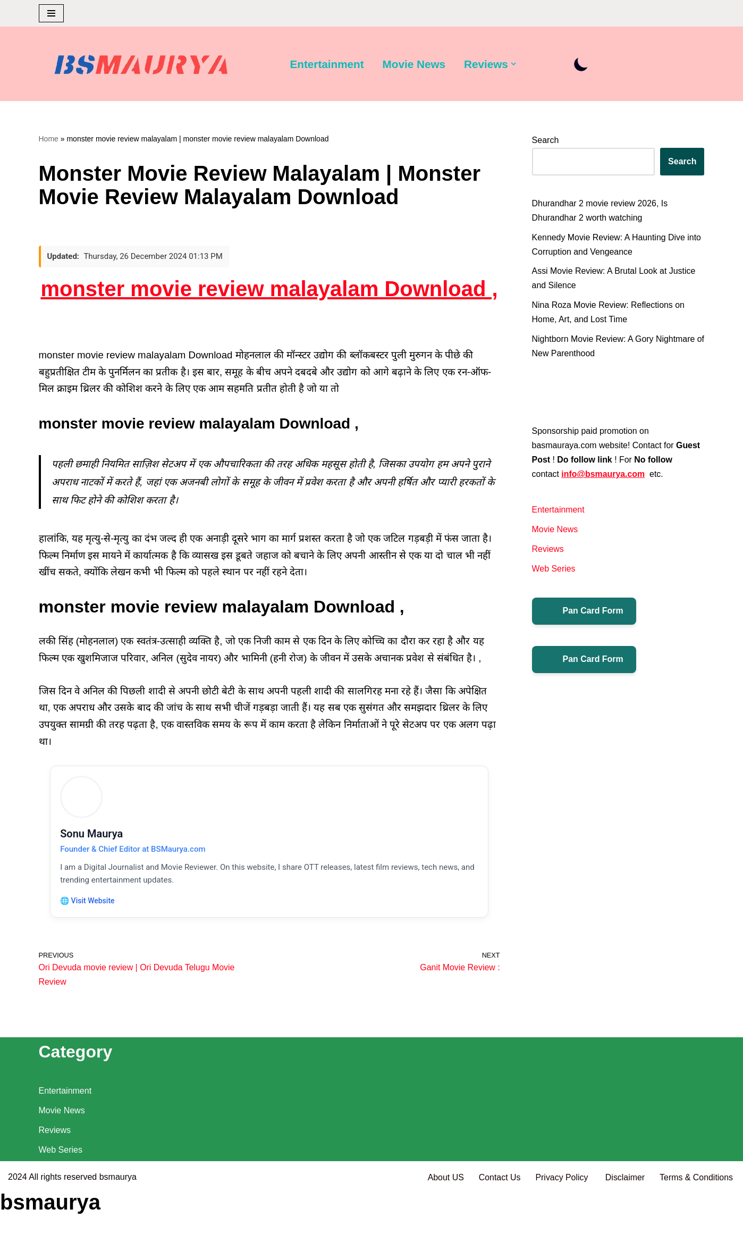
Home (48, 139)
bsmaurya (118, 1220)
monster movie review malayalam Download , (268, 289)
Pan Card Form (584, 613)
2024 (17, 1220)
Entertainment (327, 64)
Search (545, 140)
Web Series (554, 570)
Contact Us (498, 1220)
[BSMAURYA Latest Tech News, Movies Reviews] (141, 66)
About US (444, 1220)
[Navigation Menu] (51, 13)
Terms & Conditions (696, 1220)
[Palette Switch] (582, 64)
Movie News (414, 64)
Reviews (548, 551)
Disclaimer (625, 1220)
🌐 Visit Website (88, 903)
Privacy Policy (562, 1220)
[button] (514, 63)
